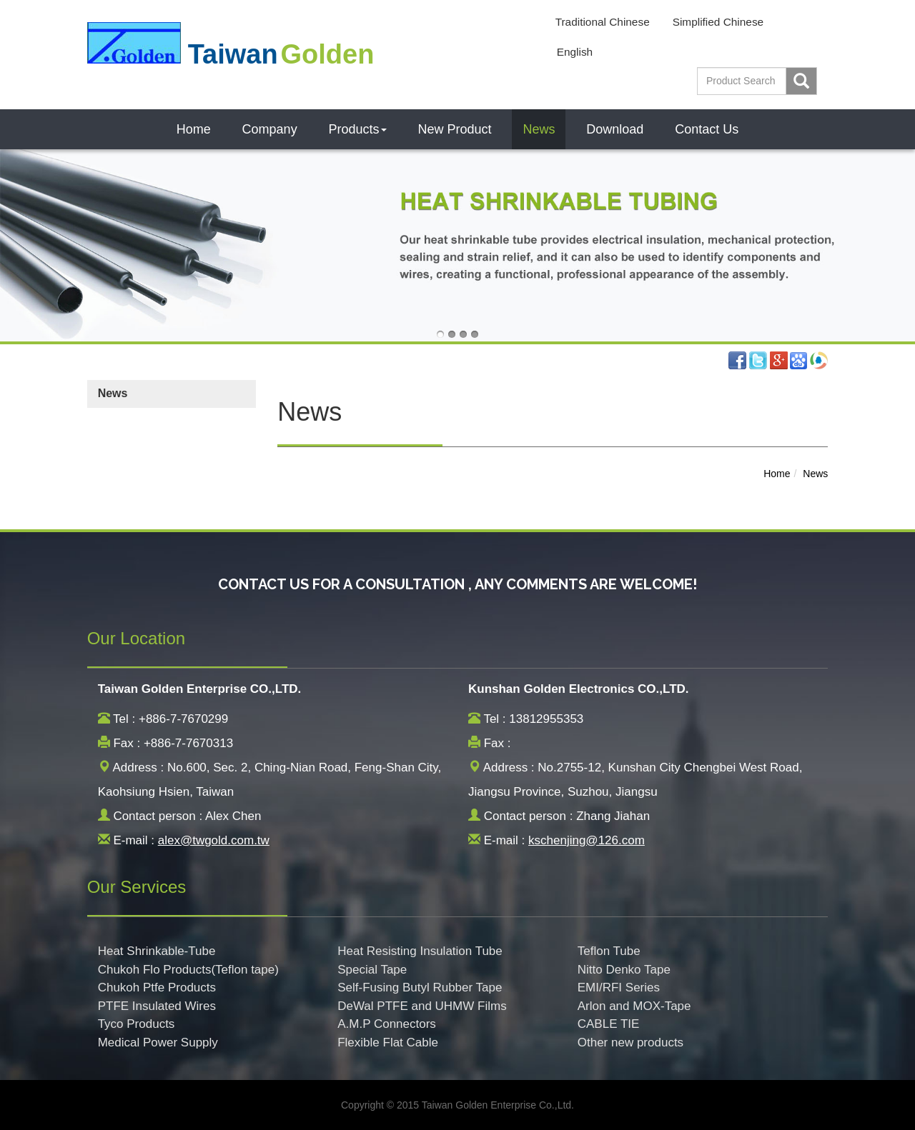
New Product (454, 129)
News (539, 129)
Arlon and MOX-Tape (634, 1006)
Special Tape (372, 969)
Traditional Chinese (602, 22)
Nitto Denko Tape (624, 969)
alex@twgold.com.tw (213, 840)
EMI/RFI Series (619, 987)
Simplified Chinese (718, 22)
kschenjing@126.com (586, 840)
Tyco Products (136, 1024)
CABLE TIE (609, 1024)
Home (194, 129)
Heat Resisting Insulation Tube (420, 951)
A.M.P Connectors (386, 1024)
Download (614, 129)
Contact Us (706, 129)
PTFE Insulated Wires (157, 1006)
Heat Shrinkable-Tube (157, 951)
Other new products (630, 1042)
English (575, 52)
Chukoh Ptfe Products (157, 987)
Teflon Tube (609, 951)
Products (358, 129)
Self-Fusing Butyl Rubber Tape (419, 987)
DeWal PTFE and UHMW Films (421, 1006)
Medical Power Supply (158, 1042)
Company (269, 129)
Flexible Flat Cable (387, 1042)
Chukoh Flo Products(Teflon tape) (188, 969)
